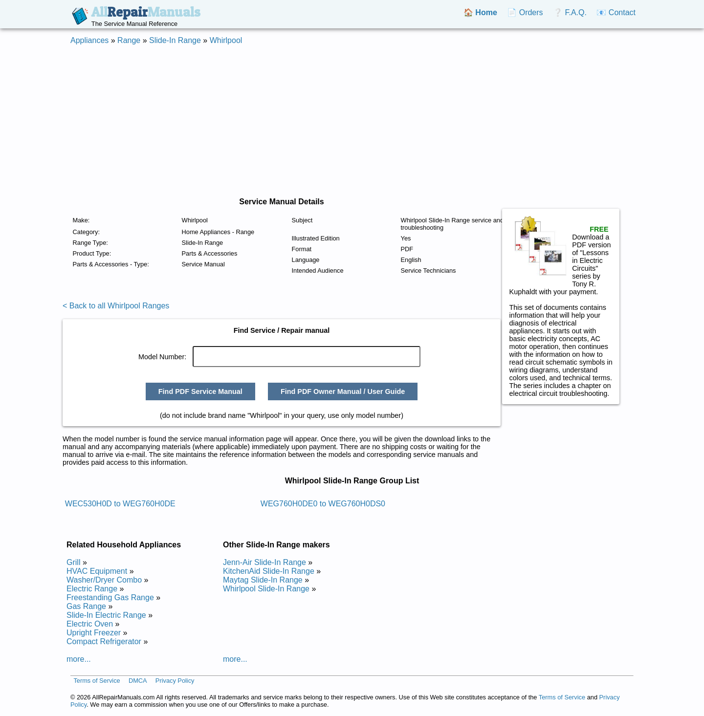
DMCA (138, 680)
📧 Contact (616, 12)
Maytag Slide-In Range (263, 580)
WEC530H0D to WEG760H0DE (120, 503)
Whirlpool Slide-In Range (266, 589)
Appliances (89, 40)
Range (128, 40)
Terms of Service (96, 680)
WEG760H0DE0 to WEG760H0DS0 (323, 503)
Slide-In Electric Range (106, 615)
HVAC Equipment (96, 571)
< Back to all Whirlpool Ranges (116, 306)
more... (78, 659)
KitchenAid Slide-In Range (268, 571)
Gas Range (86, 606)
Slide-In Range (175, 40)
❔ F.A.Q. (570, 12)
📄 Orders (525, 12)
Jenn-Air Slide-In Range (264, 562)
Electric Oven (89, 624)
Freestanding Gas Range (110, 597)
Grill (73, 562)
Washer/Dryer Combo (104, 580)
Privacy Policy (175, 680)
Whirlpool (226, 40)
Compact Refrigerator (103, 641)
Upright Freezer (93, 633)
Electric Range (91, 589)
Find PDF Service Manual (200, 391)
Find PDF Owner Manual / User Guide (343, 391)
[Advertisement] (352, 121)
